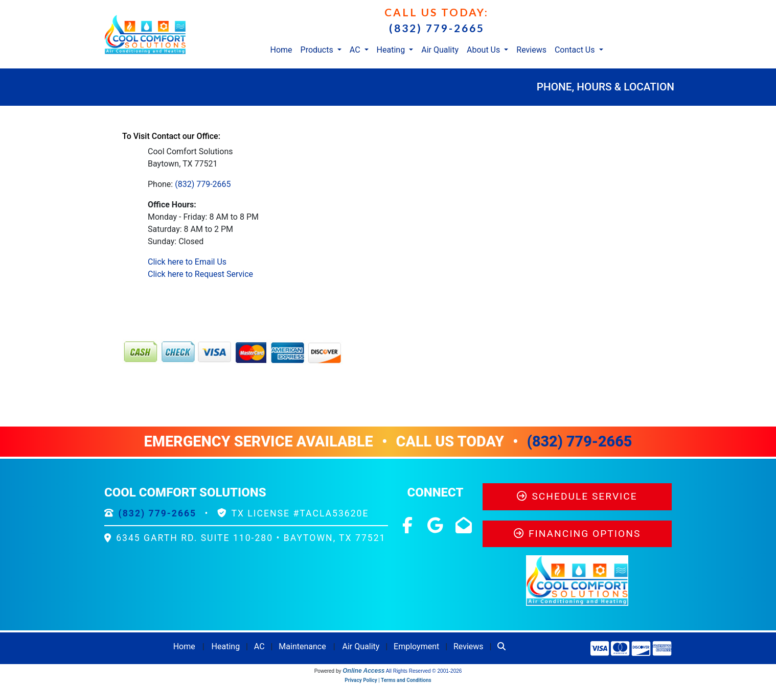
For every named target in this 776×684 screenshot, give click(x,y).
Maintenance (302, 646)
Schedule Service (577, 496)
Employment (416, 646)
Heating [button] (392, 50)
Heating (226, 646)
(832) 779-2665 (437, 27)
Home (281, 50)
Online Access (363, 670)
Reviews (531, 50)
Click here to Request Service (200, 274)
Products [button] (318, 50)
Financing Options (577, 533)
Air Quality (440, 50)
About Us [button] (484, 50)
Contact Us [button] (576, 50)
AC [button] (356, 50)
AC (259, 646)
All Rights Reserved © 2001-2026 (424, 671)
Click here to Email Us (187, 262)
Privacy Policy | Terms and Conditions (388, 680)
